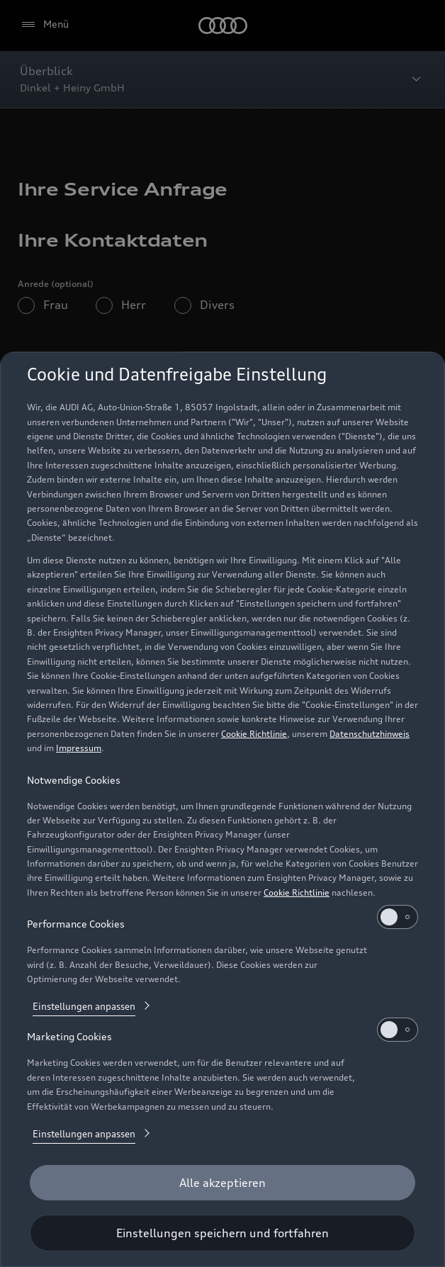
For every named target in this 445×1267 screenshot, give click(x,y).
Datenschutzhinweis (369, 733)
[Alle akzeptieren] (222, 1182)
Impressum (78, 748)
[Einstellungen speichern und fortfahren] (222, 1233)
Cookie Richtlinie (254, 733)
